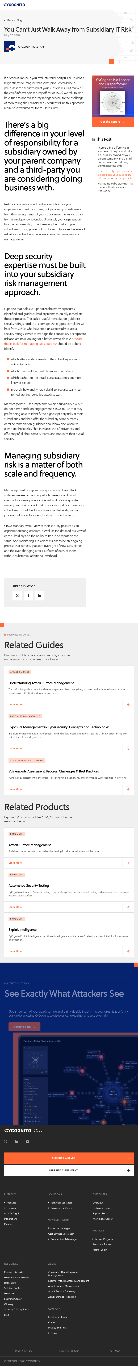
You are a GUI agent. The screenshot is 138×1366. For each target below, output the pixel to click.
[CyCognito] (14, 5)
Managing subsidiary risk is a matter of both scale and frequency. (115, 187)
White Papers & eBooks (16, 1277)
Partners (98, 1230)
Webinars (9, 1293)
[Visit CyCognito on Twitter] (5, 1141)
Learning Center (13, 1299)
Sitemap (115, 1351)
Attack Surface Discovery (61, 1291)
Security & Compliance (16, 1309)
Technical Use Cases (61, 1202)
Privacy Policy (23, 1351)
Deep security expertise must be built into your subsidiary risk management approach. (115, 174)
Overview (98, 1202)
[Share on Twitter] (17, 595)
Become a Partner (102, 1244)
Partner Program (104, 1239)
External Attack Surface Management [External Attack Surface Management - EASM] (68, 1281)
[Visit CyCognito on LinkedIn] (16, 1141)
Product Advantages (59, 1228)
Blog (6, 1315)
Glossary (8, 1304)
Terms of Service (69, 1351)
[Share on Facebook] (28, 595)
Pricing (8, 1224)
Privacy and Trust (57, 1327)
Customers (100, 1194)
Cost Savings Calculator (61, 1233)
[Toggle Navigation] (132, 5)
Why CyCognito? (58, 1220)
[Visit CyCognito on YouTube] (27, 1141)
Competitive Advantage (64, 1239)
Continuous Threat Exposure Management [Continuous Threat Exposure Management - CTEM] (63, 1273)
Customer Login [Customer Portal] (101, 1208)
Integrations (10, 1219)
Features (11, 1208)
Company (54, 1308)
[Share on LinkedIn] (39, 595)
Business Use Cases (61, 1208)
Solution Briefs (12, 1288)
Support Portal (100, 1213)
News (54, 1333)
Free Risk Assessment (63, 1170)
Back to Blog (13, 20)
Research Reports (13, 1272)
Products (11, 1202)
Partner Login (100, 1249)
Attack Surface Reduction (62, 1296)
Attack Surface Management (64, 1286)
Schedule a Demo (63, 1158)
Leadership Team (57, 1317)
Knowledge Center (103, 1219)
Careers (52, 1322)
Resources (11, 1264)
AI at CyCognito (12, 1213)
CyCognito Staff (31, 46)
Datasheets (10, 1283)
